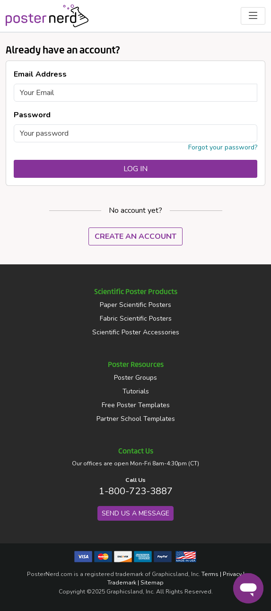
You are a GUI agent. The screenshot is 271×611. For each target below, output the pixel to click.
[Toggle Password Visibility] (251, 133)
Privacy (232, 574)
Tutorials (135, 391)
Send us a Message (135, 513)
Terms (210, 574)
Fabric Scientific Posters (136, 318)
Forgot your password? (222, 147)
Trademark (121, 582)
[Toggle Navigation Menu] (253, 15)
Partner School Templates (135, 418)
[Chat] (248, 588)
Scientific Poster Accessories (135, 332)
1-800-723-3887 (136, 491)
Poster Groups (135, 377)
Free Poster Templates (136, 405)
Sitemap (152, 582)
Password (32, 115)
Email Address (40, 74)
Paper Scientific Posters (135, 304)
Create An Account (135, 236)
